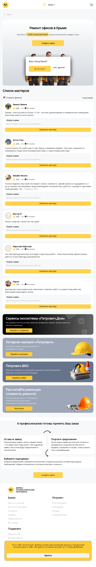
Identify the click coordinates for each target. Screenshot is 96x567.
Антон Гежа (18, 140)
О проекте (12, 511)
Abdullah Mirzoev (20, 175)
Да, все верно (40, 69)
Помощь (11, 514)
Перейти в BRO (19, 378)
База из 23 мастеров (17, 507)
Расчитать (19, 408)
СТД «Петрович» (59, 503)
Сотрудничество (59, 514)
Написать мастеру (48, 129)
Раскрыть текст (31, 189)
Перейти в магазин (19, 354)
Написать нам (14, 534)
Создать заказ (48, 43)
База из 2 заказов (16, 503)
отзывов (30, 108)
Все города (13, 522)
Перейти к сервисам (19, 330)
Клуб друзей (57, 507)
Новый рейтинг (15, 518)
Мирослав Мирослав (22, 246)
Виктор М (17, 214)
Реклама (56, 511)
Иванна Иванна (20, 104)
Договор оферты (15, 538)
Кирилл (16, 281)
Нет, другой (58, 67)
